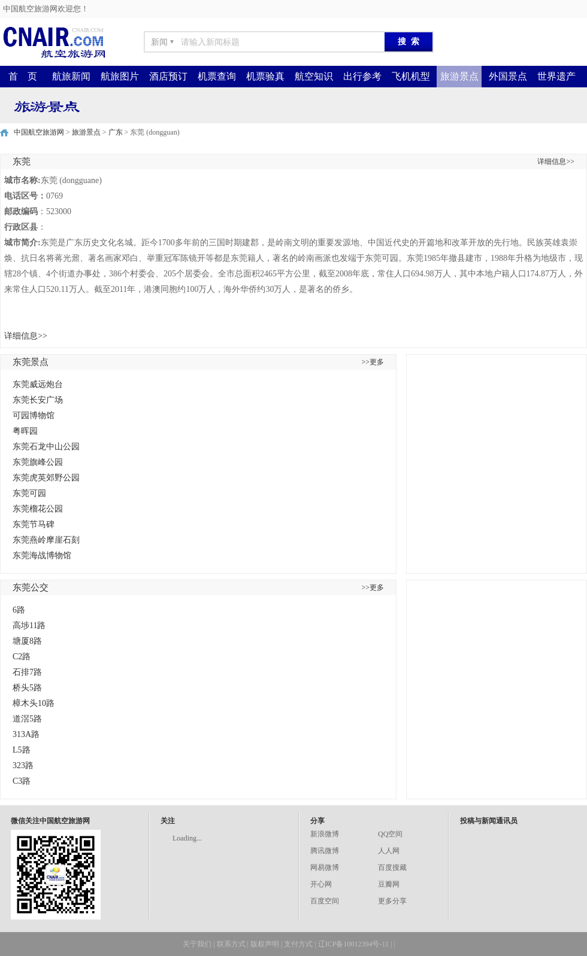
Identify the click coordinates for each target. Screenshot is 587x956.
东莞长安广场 (38, 399)
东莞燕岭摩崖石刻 (46, 539)
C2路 (22, 656)
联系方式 (231, 944)
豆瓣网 (389, 884)
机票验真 (265, 76)
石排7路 (27, 672)
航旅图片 (120, 76)
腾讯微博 (324, 851)
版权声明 (264, 944)
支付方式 (298, 944)
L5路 (22, 749)
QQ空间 (390, 834)
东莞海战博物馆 (42, 555)
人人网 (389, 851)
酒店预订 (168, 76)
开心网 (321, 884)
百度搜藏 (392, 867)
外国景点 (508, 76)
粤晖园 (25, 431)
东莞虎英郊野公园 (46, 477)
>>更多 (372, 362)
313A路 (26, 734)
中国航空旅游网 (39, 132)
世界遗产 (556, 76)
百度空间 (324, 901)
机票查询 (217, 76)
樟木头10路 (34, 703)
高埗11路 (29, 625)
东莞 (22, 161)
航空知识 (314, 76)
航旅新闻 (71, 76)
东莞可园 (29, 493)
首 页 (22, 76)
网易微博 (324, 867)
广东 (115, 132)
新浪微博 (324, 834)
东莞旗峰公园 (38, 462)
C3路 (22, 781)
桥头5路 (27, 687)
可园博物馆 (34, 415)
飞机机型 (411, 76)
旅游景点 (459, 76)
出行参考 (362, 76)
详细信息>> (555, 161)
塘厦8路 (27, 641)
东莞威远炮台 (38, 384)
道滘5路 (27, 718)
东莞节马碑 (34, 524)
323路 (23, 765)
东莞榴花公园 (38, 508)
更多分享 (392, 901)
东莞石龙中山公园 (46, 446)
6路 (19, 609)
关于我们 (197, 944)
